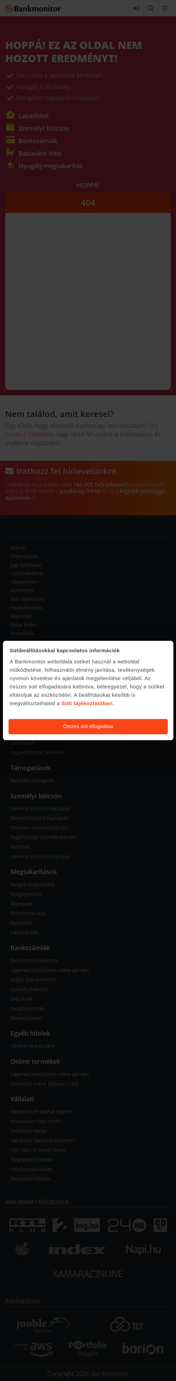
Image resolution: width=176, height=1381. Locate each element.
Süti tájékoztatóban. (87, 703)
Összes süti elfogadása (88, 726)
